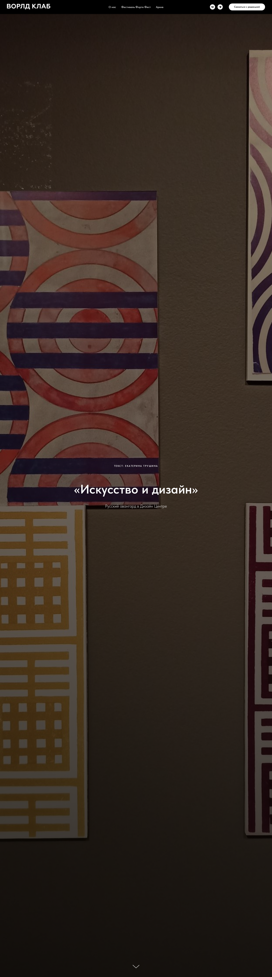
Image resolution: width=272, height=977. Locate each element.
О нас (112, 7)
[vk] (212, 7)
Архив (159, 7)
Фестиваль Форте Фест (136, 7)
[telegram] (220, 7)
